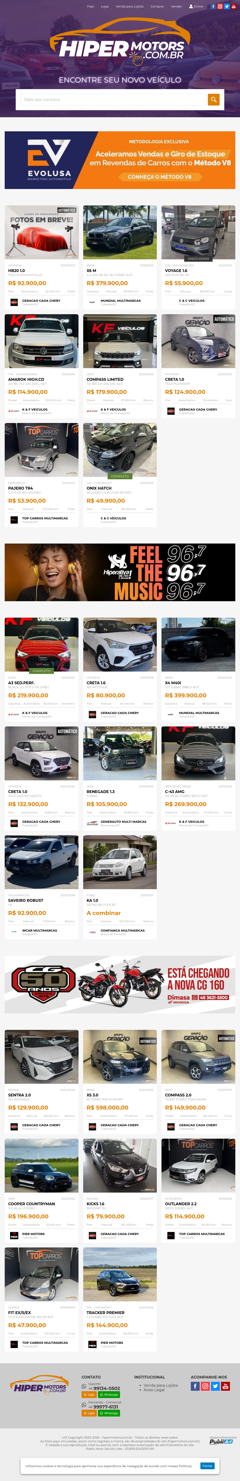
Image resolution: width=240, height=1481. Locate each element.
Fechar (207, 1466)
